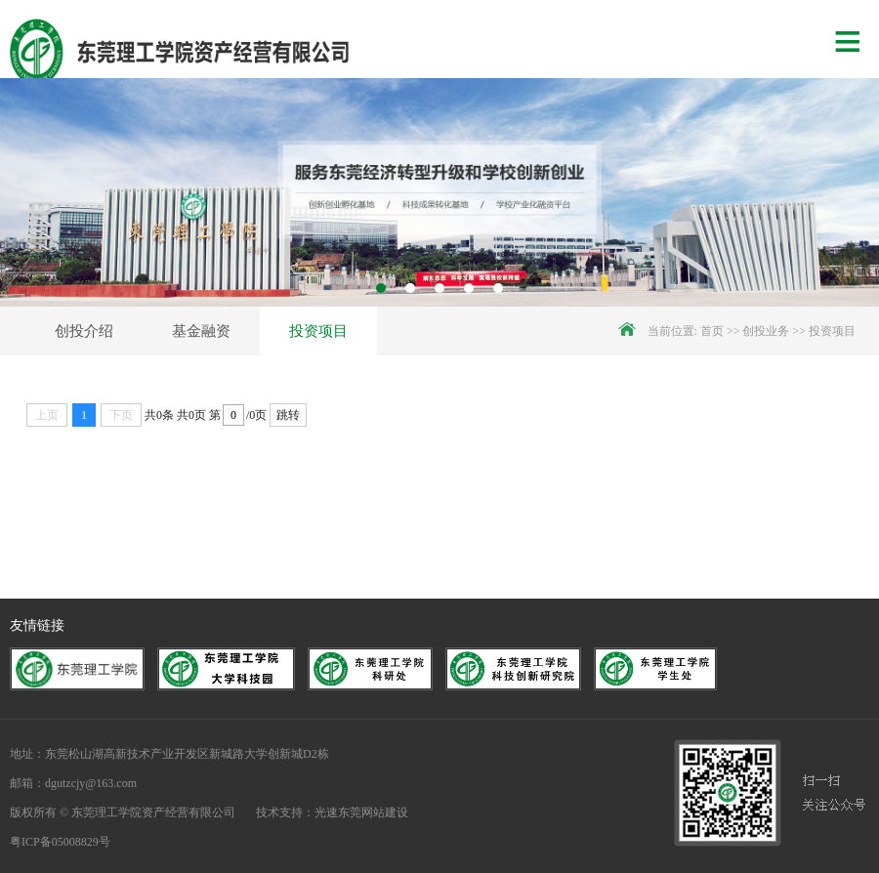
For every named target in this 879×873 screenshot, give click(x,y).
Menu (857, 39)
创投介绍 (84, 331)
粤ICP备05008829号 (60, 842)
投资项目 (318, 331)
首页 (712, 331)
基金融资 (201, 331)
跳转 (288, 415)
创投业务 (765, 331)
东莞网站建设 (373, 812)
